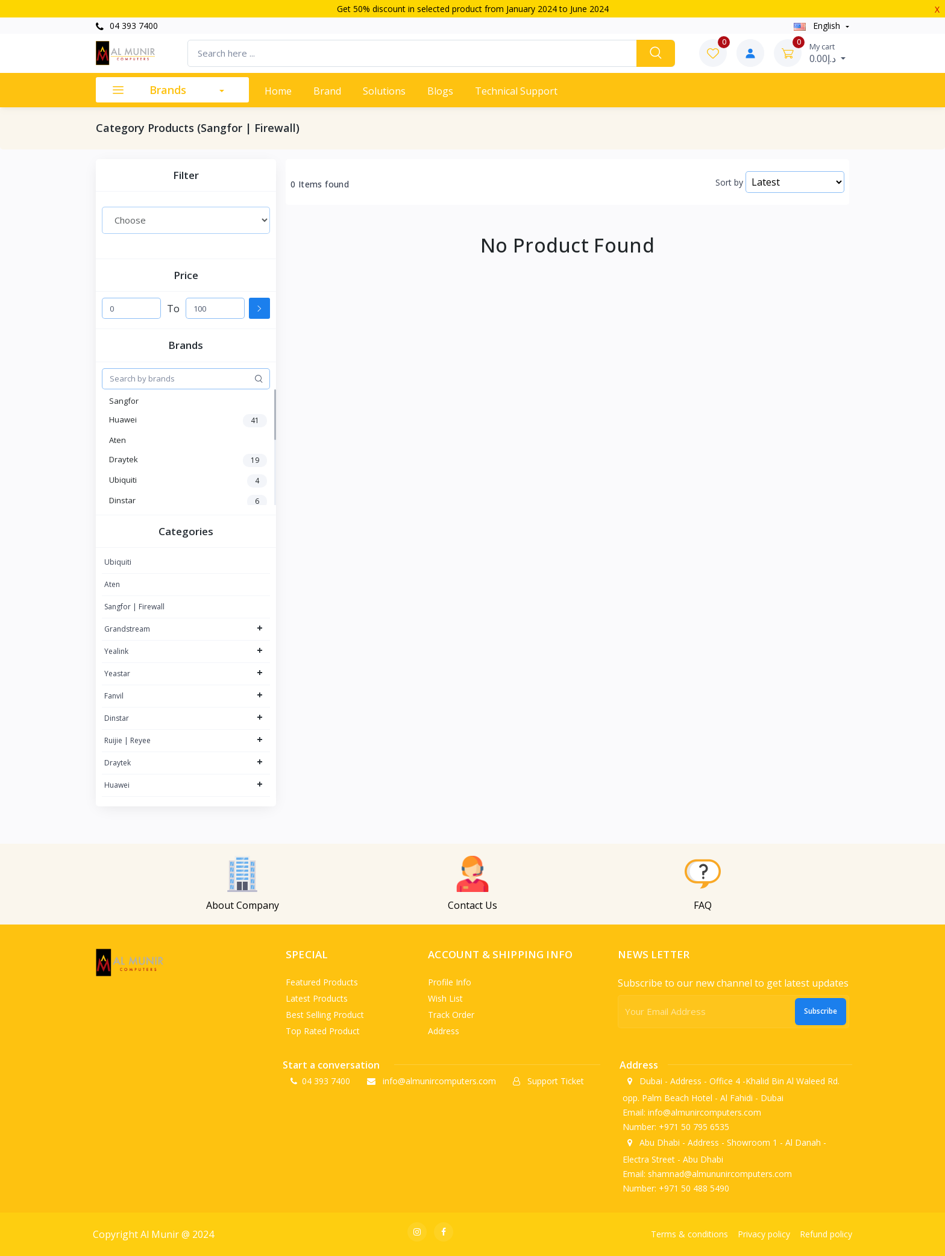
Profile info (449, 982)
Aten (112, 584)
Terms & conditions (689, 1234)
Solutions (384, 91)
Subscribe (820, 1011)
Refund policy (826, 1234)
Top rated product (323, 1031)
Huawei (117, 785)
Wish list (445, 998)
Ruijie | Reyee (127, 740)
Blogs (440, 91)
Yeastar (117, 673)
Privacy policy (764, 1234)
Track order (451, 1014)
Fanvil (114, 696)
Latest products (317, 998)
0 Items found (319, 184)
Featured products (322, 982)
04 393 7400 (127, 25)
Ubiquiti (117, 562)
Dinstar (116, 718)
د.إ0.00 (827, 53)
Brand (327, 91)
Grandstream (127, 629)
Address (443, 1031)
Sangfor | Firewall (134, 606)
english (818, 25)
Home (278, 91)
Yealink (116, 651)
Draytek (117, 763)
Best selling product (325, 1014)
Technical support (516, 91)
